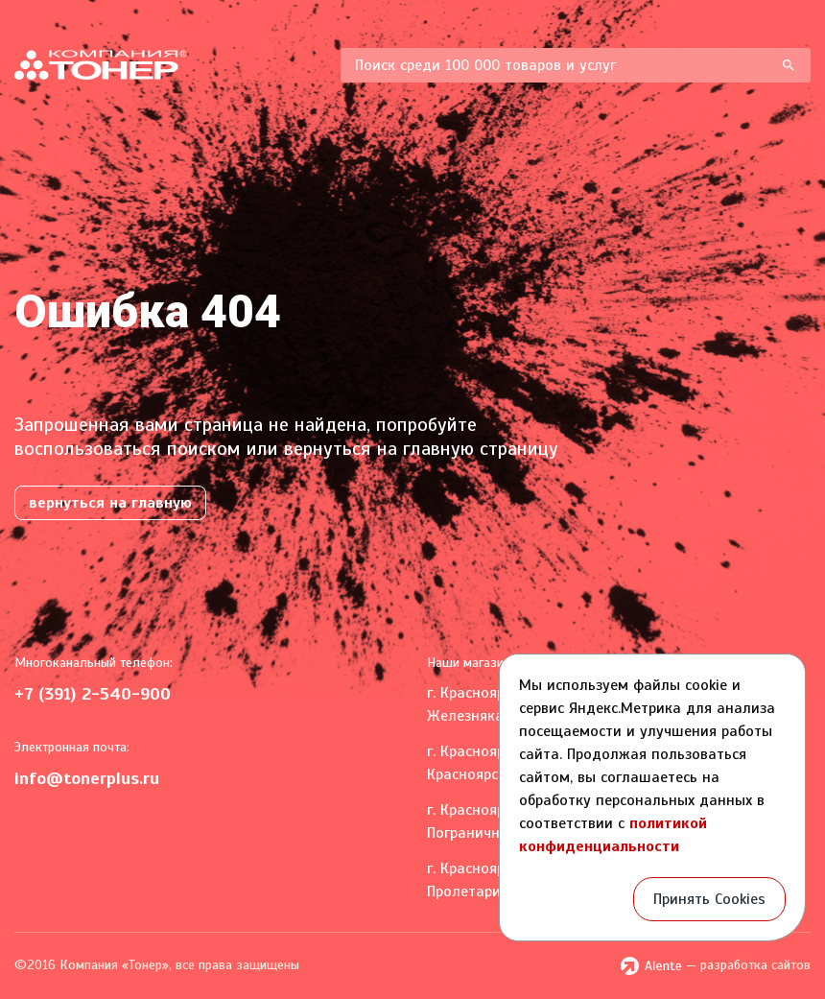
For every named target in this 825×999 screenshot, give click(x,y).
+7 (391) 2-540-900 (92, 693)
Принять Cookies (709, 899)
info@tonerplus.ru (86, 778)
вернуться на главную (110, 502)
